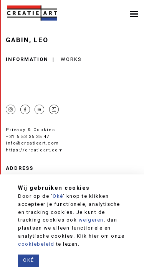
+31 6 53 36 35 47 (28, 136)
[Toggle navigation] (133, 13)
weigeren (91, 220)
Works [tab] (71, 59)
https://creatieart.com (34, 150)
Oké (58, 196)
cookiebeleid (36, 244)
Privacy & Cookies (30, 129)
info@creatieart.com (32, 143)
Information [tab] (27, 59)
